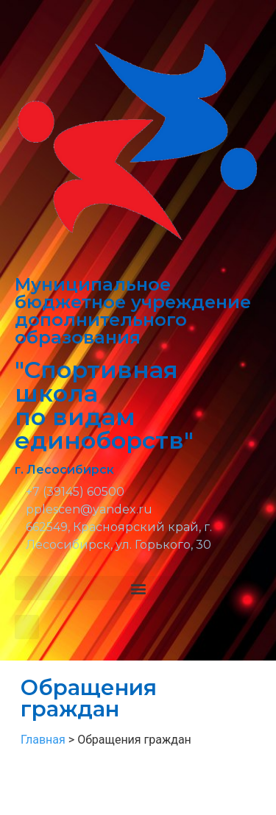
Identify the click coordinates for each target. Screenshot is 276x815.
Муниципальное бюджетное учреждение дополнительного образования (133, 311)
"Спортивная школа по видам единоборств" (104, 405)
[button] (138, 588)
